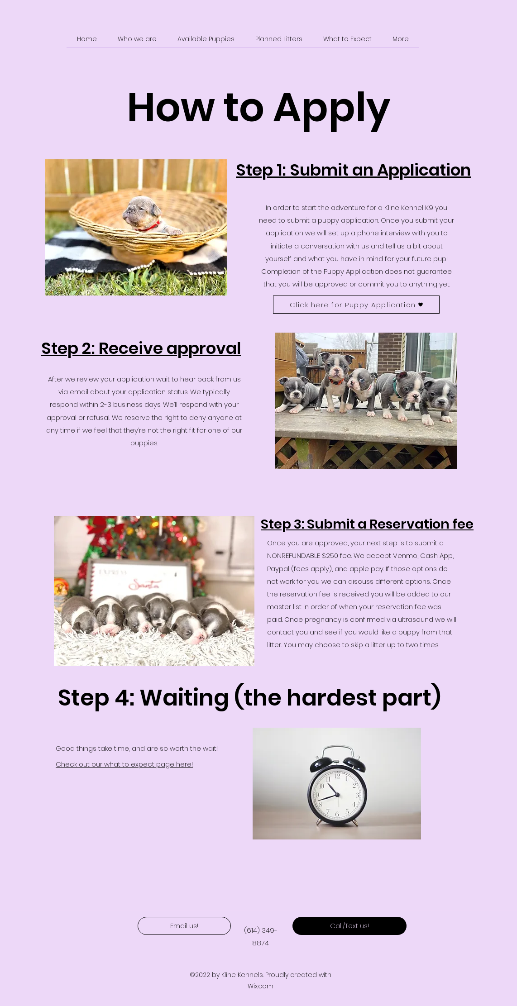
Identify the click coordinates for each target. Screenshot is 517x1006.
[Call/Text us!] (349, 926)
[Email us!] (184, 926)
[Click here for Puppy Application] (356, 305)
